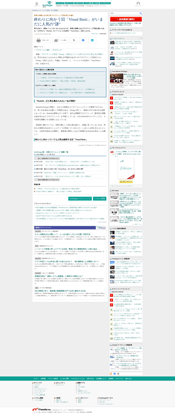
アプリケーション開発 (42, 50)
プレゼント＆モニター (106, 404)
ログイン (35, 378)
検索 (141, 13)
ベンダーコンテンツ (118, 38)
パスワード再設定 (53, 378)
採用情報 (89, 412)
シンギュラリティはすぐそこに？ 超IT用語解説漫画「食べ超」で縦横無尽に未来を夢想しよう (130, 211)
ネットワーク (38, 393)
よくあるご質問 (64, 378)
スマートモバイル (39, 391)
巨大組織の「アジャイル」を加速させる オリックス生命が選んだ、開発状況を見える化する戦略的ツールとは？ (128, 238)
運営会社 (83, 412)
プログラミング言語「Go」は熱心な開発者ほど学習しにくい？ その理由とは (67, 89)
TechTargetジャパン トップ (80, 198)
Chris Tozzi (95, 33)
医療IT (80, 400)
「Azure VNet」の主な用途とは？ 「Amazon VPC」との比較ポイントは (69, 161)
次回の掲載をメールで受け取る (45, 154)
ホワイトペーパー (105, 400)
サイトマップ (119, 378)
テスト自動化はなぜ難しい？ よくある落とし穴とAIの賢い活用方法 (62, 234)
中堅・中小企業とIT (62, 402)
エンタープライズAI (84, 393)
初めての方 (128, 378)
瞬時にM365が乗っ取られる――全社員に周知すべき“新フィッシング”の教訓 (133, 76)
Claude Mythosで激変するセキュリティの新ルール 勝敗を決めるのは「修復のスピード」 (128, 282)
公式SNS (43, 412)
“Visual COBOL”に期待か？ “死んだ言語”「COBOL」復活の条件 (62, 81)
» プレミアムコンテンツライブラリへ (121, 186)
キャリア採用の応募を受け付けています (123, 33)
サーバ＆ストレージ (40, 389)
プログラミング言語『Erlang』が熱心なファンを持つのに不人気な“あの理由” (72, 54)
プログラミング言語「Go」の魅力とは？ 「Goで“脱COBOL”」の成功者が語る (67, 92)
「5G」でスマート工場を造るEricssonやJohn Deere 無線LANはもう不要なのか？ (72, 165)
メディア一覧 (36, 412)
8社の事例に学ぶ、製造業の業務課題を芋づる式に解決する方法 (60, 291)
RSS (111, 374)
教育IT (80, 402)
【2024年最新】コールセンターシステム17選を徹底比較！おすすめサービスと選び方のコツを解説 (70, 219)
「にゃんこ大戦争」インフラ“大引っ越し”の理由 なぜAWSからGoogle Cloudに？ (127, 154)
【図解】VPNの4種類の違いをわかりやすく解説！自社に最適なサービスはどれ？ (64, 210)
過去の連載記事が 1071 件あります (48, 180)
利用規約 (110, 378)
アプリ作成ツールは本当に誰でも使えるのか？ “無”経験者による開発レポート (67, 261)
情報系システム (82, 391)
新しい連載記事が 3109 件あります (48, 158)
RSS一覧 (102, 402)
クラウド (37, 385)
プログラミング (57, 50)
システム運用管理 (39, 395)
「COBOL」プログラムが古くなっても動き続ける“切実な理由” (62, 78)
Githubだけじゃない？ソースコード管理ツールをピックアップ (57, 213)
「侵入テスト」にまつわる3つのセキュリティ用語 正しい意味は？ (68, 176)
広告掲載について (101, 378)
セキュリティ (60, 385)
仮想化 (36, 387)
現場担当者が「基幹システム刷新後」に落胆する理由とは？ (59, 276)
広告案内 (50, 412)
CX (79, 389)
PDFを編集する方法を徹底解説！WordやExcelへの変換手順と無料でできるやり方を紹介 (66, 207)
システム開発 (99, 198)
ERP (79, 385)
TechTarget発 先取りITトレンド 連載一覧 (51, 152)
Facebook (115, 374)
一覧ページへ (138, 224)
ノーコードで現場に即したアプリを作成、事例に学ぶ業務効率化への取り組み (66, 249)
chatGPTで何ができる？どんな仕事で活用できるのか (54, 216)
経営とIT (58, 400)
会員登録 (43, 378)
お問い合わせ (90, 378)
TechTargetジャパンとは (77, 378)
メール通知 (63, 40)
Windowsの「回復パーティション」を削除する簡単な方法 (64, 173)
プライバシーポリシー (69, 412)
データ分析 (81, 387)
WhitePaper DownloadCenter (101, 228)
